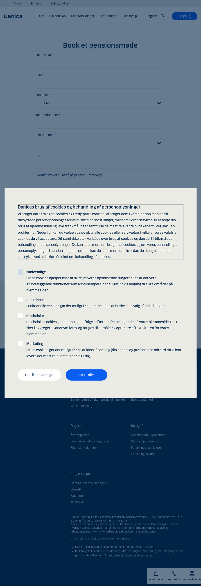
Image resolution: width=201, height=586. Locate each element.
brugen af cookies (121, 244)
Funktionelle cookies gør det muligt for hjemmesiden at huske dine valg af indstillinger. (95, 303)
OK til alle (86, 375)
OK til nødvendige (39, 375)
